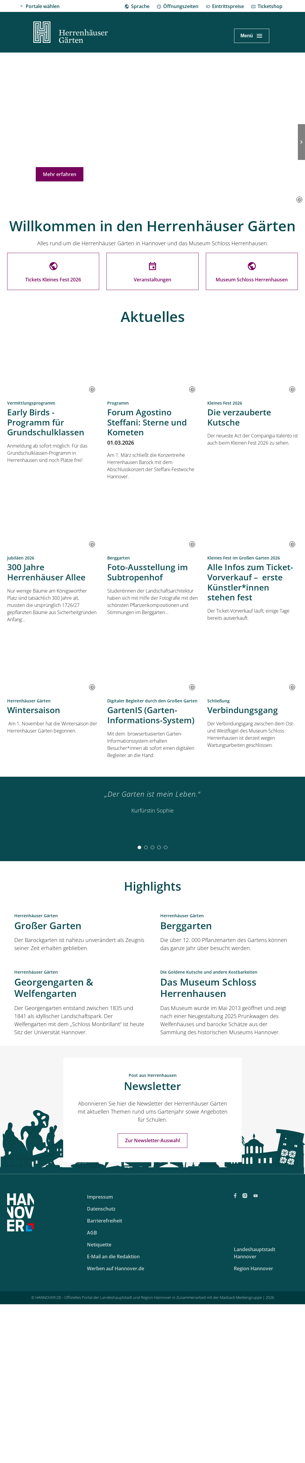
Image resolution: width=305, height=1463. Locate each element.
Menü (246, 35)
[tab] (139, 847)
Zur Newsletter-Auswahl (152, 1334)
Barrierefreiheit (104, 1414)
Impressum (100, 1390)
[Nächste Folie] (301, 142)
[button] (299, 200)
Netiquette (99, 1438)
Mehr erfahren (59, 174)
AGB (92, 1426)
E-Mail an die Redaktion (113, 1450)
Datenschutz (101, 1402)
